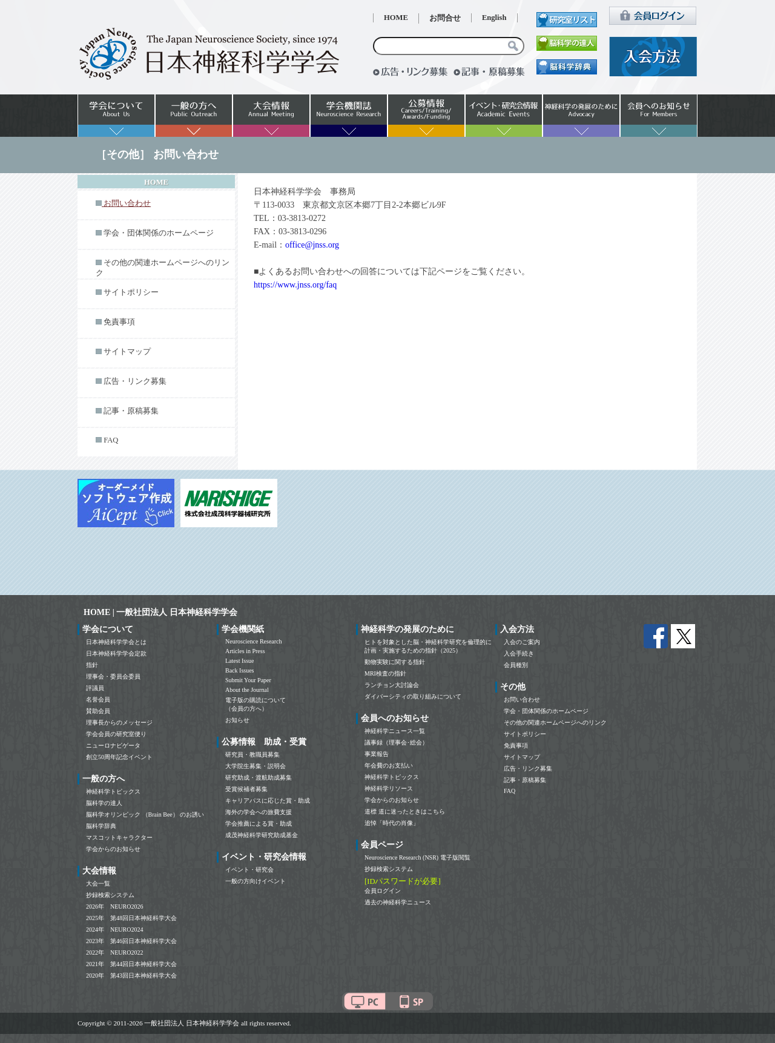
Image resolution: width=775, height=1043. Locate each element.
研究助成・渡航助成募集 (258, 777)
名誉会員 (98, 699)
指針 (92, 665)
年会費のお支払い (388, 765)
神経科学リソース (388, 788)
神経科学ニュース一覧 (394, 731)
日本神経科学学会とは (116, 642)
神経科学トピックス (113, 791)
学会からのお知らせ (113, 849)
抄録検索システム (110, 895)
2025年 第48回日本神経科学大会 (131, 918)
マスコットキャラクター (119, 837)
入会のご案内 (522, 642)
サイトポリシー (131, 292)
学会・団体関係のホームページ (159, 233)
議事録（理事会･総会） (396, 742)
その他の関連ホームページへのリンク (555, 722)
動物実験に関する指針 (394, 662)
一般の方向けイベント (255, 881)
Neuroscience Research (253, 641)
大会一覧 (98, 883)
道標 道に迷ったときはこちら (404, 811)
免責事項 (119, 322)
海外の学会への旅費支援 (258, 812)
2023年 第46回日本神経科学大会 (131, 941)
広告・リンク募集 (135, 381)
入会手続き (519, 653)
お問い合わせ (522, 699)
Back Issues (239, 670)
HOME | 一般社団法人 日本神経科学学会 (160, 612)
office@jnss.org (312, 244)
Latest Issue (239, 660)
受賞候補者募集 (246, 789)
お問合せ (445, 18)
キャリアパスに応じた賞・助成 (267, 800)
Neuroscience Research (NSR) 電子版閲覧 (417, 857)
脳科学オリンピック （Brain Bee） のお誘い (145, 814)
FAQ (111, 440)
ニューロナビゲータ (113, 745)
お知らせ (237, 720)
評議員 (95, 688)
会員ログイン (382, 890)
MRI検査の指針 (385, 673)
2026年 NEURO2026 (114, 906)
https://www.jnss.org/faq (295, 284)
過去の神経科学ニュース (397, 902)
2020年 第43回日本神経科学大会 (131, 975)
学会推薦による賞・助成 (258, 823)
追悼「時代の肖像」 (391, 823)
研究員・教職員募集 (252, 754)
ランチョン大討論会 (391, 685)
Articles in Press (245, 651)
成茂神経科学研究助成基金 (261, 835)
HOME (396, 17)
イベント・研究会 (249, 869)
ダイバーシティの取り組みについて (412, 696)
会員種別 (516, 665)
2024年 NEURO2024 (114, 929)
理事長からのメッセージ (119, 722)
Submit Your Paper (248, 680)
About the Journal (247, 689)
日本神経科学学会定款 (116, 653)
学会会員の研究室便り (116, 734)
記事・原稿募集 (131, 411)
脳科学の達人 (104, 803)
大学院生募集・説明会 (255, 766)
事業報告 (376, 754)
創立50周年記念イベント (119, 757)
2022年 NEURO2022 (114, 952)
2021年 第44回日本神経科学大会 (131, 964)
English (494, 17)
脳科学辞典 (101, 826)
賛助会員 (98, 711)
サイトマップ (127, 351)
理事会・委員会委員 (113, 676)
